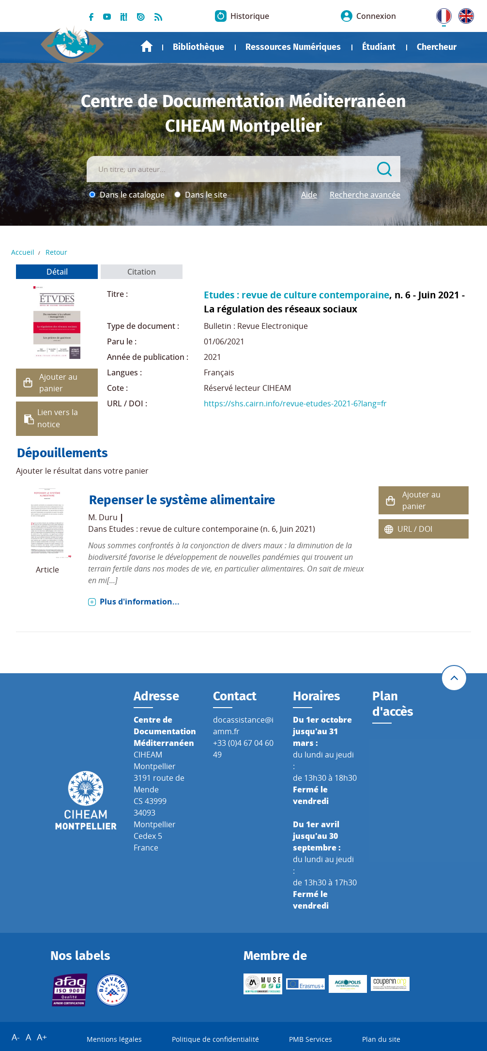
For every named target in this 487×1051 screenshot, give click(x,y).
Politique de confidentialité (215, 1039)
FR (440, 14)
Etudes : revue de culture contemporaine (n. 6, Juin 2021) (212, 529)
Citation (141, 271)
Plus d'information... (140, 601)
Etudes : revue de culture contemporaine (296, 294)
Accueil (146, 46)
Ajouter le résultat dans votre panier (82, 470)
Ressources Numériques (293, 47)
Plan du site (381, 1039)
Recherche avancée (365, 194)
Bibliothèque (198, 47)
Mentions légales (114, 1039)
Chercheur (437, 47)
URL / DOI (414, 529)
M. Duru (103, 517)
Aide (309, 194)
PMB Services (310, 1039)
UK (463, 14)
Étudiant (379, 47)
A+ (42, 1037)
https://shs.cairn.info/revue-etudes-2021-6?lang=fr (295, 403)
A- (16, 1037)
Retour (56, 252)
